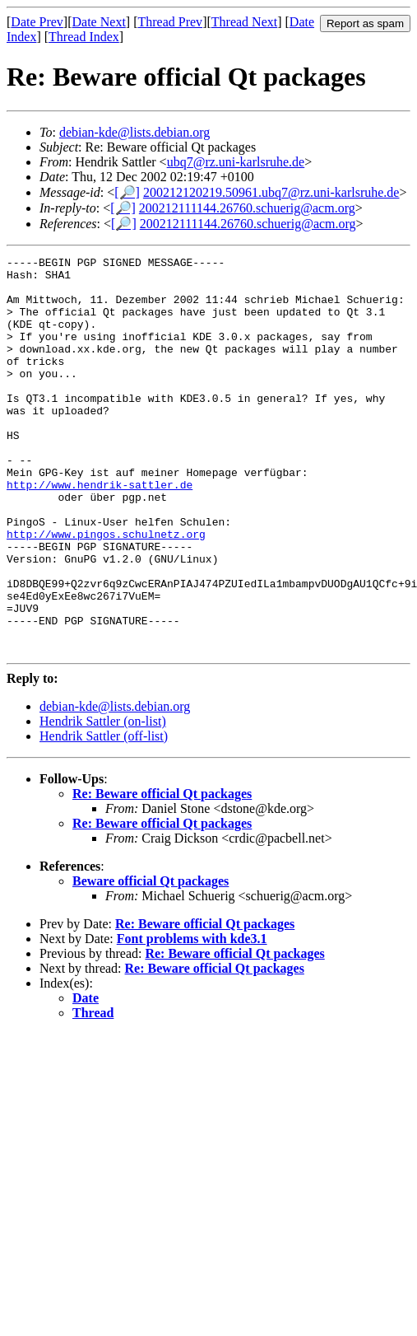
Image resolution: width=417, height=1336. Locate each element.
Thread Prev (169, 22)
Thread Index (84, 37)
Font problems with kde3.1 (192, 1018)
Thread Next (244, 22)
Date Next (99, 22)
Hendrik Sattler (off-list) (103, 815)
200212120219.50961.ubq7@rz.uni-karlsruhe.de (271, 192)
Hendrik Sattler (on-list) (102, 800)
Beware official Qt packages (150, 960)
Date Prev (37, 22)
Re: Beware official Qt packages (162, 873)
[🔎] (127, 192)
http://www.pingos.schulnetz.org (106, 590)
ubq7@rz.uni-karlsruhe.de (236, 162)
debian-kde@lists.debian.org (134, 132)
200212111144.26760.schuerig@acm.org (247, 208)
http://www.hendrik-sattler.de (99, 531)
